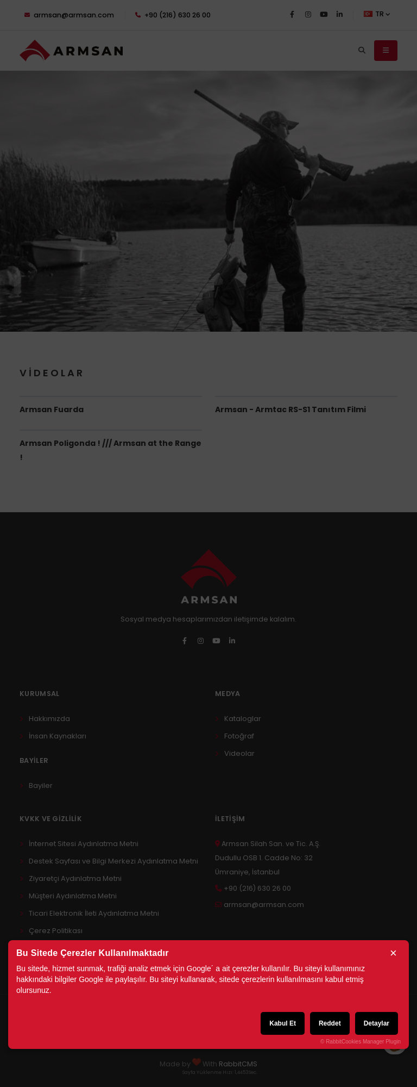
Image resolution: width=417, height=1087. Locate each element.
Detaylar (376, 1023)
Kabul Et (282, 1023)
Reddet (330, 1023)
